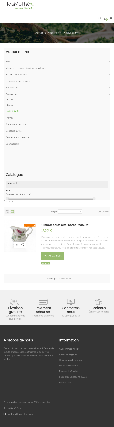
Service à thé (12, 88)
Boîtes (10, 106)
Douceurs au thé (14, 131)
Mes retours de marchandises (19, 396)
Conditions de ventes (70, 343)
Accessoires (12, 95)
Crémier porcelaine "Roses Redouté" (65, 208)
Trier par (53, 195)
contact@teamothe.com (20, 360)
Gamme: (10, 174)
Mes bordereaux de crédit (17, 402)
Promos (9, 118)
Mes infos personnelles (16, 413)
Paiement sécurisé (68, 354)
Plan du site (65, 366)
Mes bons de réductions (16, 419)
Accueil (39, 32)
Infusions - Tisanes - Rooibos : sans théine (26, 69)
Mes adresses (11, 408)
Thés (8, 62)
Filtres (10, 100)
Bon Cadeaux (12, 144)
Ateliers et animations (16, 125)
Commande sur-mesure (17, 138)
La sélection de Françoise (18, 82)
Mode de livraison (68, 349)
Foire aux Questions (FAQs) (73, 360)
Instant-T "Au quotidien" (17, 75)
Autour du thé (13, 111)
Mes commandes (13, 391)
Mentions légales (68, 338)
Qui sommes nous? (69, 332)
